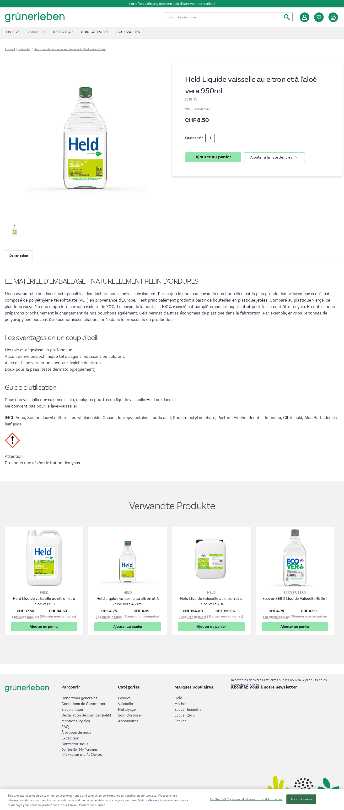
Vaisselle (36, 32)
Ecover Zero (184, 715)
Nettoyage (63, 32)
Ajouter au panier (44, 627)
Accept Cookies (301, 801)
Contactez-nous (74, 744)
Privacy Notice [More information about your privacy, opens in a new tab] (159, 802)
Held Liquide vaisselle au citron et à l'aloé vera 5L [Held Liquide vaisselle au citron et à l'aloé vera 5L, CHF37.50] (44, 601)
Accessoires (128, 32)
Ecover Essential (188, 709)
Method (181, 704)
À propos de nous (76, 732)
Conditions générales (79, 698)
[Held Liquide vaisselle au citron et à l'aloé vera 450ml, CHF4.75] (127, 558)
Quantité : (194, 137)
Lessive (13, 32)
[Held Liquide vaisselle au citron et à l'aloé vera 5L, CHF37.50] (44, 558)
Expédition (70, 738)
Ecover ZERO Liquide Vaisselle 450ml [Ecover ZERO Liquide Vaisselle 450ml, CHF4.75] (295, 598)
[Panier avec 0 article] (333, 17)
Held (178, 698)
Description (18, 256)
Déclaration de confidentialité (86, 715)
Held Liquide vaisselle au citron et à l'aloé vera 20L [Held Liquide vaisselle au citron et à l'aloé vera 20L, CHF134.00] (211, 601)
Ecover (180, 721)
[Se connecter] (304, 17)
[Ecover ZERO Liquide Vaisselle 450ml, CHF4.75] (295, 558)
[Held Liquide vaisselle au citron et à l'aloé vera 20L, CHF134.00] (211, 558)
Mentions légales (75, 721)
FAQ (65, 727)
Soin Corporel (95, 32)
